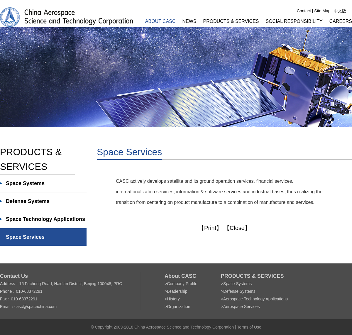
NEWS (189, 21)
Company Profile (182, 283)
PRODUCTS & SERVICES (231, 21)
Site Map (322, 11)
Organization (178, 306)
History (173, 299)
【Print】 (210, 228)
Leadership (177, 291)
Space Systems (25, 183)
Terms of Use (249, 327)
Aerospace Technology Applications (255, 299)
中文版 (340, 11)
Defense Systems (28, 201)
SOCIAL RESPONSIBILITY (294, 21)
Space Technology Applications (45, 219)
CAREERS (340, 21)
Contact (304, 11)
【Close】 (237, 228)
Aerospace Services (241, 306)
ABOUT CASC (160, 21)
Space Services (25, 237)
